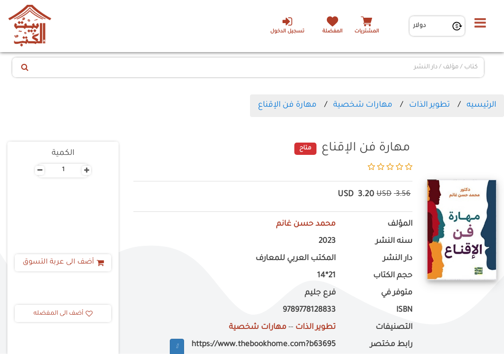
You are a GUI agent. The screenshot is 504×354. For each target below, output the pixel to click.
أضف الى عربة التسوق (63, 262)
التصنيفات (394, 328)
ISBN (404, 310)
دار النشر (397, 259)
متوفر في (396, 293)
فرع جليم (320, 293)
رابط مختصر (391, 345)
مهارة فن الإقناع (287, 105)
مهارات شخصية (362, 105)
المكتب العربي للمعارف (295, 259)
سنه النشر (394, 241)
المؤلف (399, 224)
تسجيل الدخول (287, 25)
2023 (327, 241)
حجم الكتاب (392, 276)
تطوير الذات (429, 105)
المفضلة (332, 31)
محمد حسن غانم (306, 224)
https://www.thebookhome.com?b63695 (263, 345)
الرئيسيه (481, 105)
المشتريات (366, 31)
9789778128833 (309, 310)
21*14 (326, 276)
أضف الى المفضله (63, 313)
